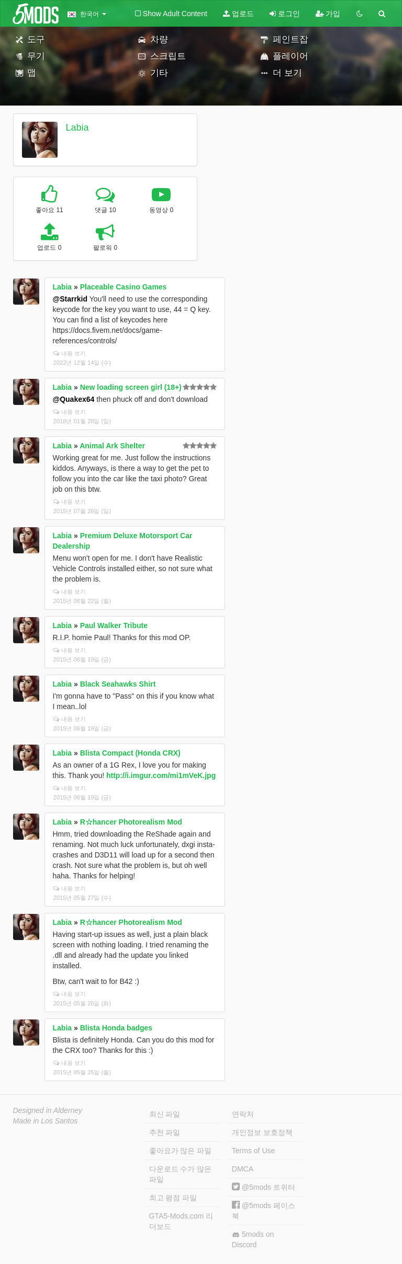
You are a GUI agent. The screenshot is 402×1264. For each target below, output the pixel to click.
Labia (76, 127)
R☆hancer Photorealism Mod (131, 822)
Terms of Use (253, 1150)
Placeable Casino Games (123, 287)
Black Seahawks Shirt (118, 684)
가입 (328, 13)
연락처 (243, 1114)
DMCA (242, 1169)
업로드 (238, 13)
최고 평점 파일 (173, 1197)
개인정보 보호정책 (262, 1132)
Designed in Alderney (48, 1110)
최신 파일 (165, 1114)
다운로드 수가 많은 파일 (180, 1174)
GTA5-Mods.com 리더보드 (181, 1221)
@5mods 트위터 (263, 1187)
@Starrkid (70, 299)
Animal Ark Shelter (112, 446)
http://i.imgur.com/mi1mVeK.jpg (161, 775)
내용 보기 (69, 353)
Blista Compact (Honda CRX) (130, 753)
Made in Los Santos (45, 1121)
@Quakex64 (74, 399)
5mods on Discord (253, 1239)
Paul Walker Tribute (114, 625)
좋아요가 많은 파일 (180, 1150)
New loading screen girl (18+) (131, 387)
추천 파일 (165, 1132)
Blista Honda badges (116, 1028)
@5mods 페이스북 (263, 1210)
